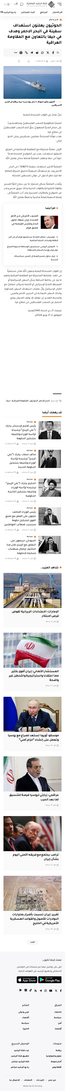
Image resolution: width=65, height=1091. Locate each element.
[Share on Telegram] (31, 52)
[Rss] (35, 991)
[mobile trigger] (59, 4)
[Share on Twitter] (47, 52)
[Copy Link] (26, 52)
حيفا (8, 401)
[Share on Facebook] (53, 52)
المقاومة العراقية (20, 401)
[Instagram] (45, 991)
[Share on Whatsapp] (42, 52)
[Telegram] (41, 991)
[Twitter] (56, 991)
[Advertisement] (32, 355)
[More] (15, 52)
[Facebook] (61, 991)
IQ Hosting (37, 1086)
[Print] (21, 52)
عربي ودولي (54, 20)
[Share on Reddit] (37, 52)
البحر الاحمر (44, 401)
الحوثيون (33, 401)
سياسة (30, 422)
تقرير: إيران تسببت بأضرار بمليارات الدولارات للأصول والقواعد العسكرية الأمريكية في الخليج (34, 919)
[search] (21, 4)
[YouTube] (50, 991)
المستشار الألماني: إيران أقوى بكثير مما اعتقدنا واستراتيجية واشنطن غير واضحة (34, 676)
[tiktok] (30, 991)
